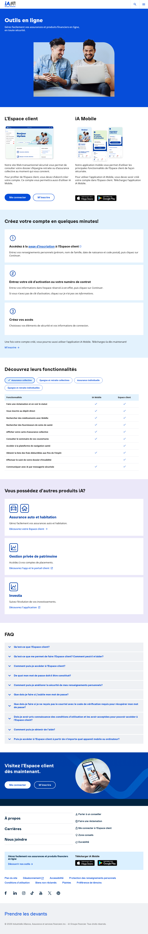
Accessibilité (56, 878)
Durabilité (82, 842)
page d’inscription (41, 246)
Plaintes (66, 882)
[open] (143, 4)
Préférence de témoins (89, 882)
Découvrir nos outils (20, 864)
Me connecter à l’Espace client (93, 828)
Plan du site (11, 878)
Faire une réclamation (88, 821)
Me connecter (17, 197)
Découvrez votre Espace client (28, 529)
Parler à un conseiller (88, 814)
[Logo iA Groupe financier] (10, 6)
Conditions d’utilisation (17, 882)
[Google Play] (106, 198)
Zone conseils (84, 835)
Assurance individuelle (88, 380)
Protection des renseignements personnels (92, 878)
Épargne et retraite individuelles (24, 387)
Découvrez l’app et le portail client (31, 568)
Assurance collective (21, 380)
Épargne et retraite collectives (54, 380)
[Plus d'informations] (80, 246)
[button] (135, 4)
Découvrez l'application (24, 607)
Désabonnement (32, 878)
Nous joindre (16, 839)
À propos (13, 818)
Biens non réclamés (46, 882)
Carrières (13, 829)
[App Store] (85, 198)
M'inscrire (44, 197)
